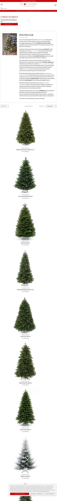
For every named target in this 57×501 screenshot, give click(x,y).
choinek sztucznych (41, 39)
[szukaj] (2, 8)
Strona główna (21, 37)
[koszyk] (55, 4)
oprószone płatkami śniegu (45, 63)
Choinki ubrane (50, 419)
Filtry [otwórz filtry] (4, 106)
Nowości (5, 419)
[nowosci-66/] (9, 24)
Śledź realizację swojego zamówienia (28, 0)
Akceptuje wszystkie (19, 493)
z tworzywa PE (34, 50)
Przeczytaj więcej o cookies (43, 491)
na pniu (26, 69)
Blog (21, 496)
